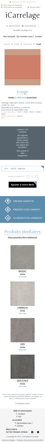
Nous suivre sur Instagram (13, 7)
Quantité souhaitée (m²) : (16, 176)
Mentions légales (8, 440)
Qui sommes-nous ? (25, 423)
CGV (19, 416)
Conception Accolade (30, 436)
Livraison (21, 414)
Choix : (6, 168)
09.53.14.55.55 (14, 26)
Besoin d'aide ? (35, 7)
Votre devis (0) (30, 26)
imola (16, 44)
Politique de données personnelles (29, 440)
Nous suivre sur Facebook (13, 5)
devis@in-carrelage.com (22, 30)
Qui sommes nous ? (25, 36)
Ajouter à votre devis (22, 184)
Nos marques (9, 36)
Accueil (7, 44)
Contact (38, 36)
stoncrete (27, 44)
